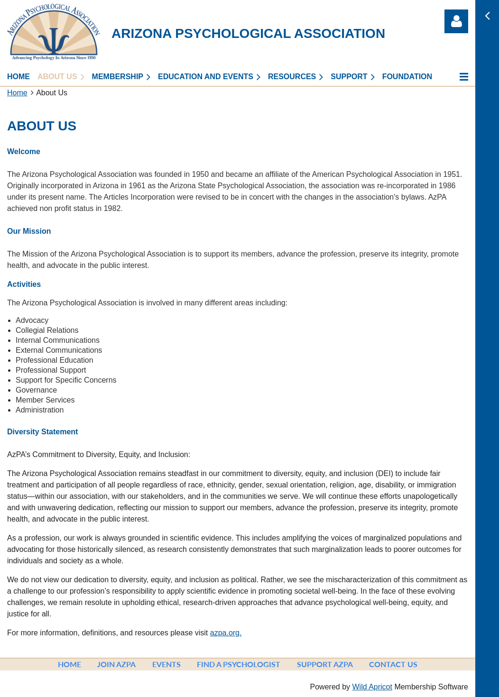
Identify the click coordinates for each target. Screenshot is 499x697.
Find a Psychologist (238, 664)
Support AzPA (325, 664)
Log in (456, 21)
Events (166, 664)
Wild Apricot (372, 687)
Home (17, 93)
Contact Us (393, 664)
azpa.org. (226, 633)
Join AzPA (116, 664)
